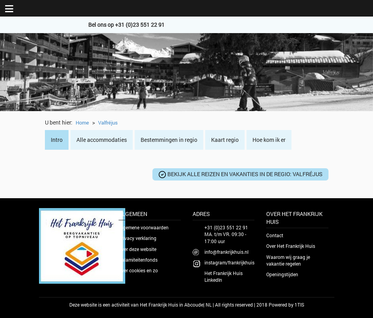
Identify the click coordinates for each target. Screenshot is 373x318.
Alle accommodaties (101, 139)
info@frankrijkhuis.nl (226, 252)
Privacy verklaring (137, 238)
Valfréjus (108, 122)
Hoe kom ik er (269, 139)
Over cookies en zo (138, 270)
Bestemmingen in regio (169, 139)
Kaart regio (225, 139)
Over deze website (137, 249)
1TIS (299, 304)
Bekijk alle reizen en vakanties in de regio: (240, 174)
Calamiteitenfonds (138, 260)
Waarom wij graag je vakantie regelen (288, 260)
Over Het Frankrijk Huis (290, 246)
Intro (57, 139)
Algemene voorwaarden (144, 227)
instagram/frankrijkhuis (229, 262)
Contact (274, 235)
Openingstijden (282, 274)
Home (82, 122)
